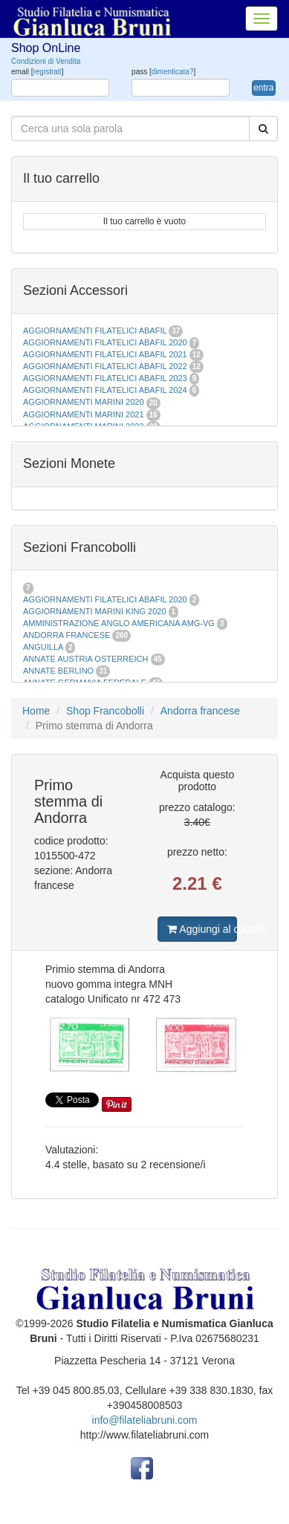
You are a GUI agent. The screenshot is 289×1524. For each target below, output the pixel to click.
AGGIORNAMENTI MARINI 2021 (83, 414)
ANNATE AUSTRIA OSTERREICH (86, 658)
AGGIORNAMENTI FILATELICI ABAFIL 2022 (105, 366)
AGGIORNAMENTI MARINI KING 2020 (94, 611)
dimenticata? (173, 72)
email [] (37, 72)
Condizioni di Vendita (45, 61)
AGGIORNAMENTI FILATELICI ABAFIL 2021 (105, 354)
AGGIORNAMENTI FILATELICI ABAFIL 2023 (105, 378)
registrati (47, 72)
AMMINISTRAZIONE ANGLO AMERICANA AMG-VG (119, 623)
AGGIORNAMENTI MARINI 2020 (83, 401)
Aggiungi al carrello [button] (201, 929)
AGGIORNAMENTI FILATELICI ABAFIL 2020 (105, 342)
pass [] (163, 72)
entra (263, 87)
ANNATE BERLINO (58, 670)
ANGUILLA (43, 646)
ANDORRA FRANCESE (66, 635)
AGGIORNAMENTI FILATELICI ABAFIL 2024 (105, 389)
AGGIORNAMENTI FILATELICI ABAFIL (96, 330)
